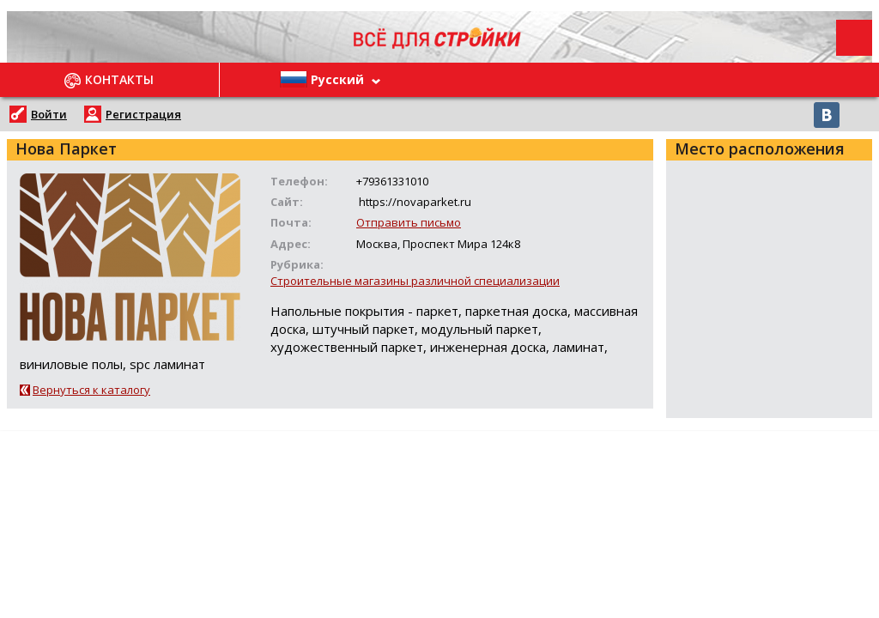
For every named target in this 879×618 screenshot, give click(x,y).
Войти (49, 114)
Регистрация (143, 114)
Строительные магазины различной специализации (415, 280)
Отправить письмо (408, 222)
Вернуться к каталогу (91, 389)
